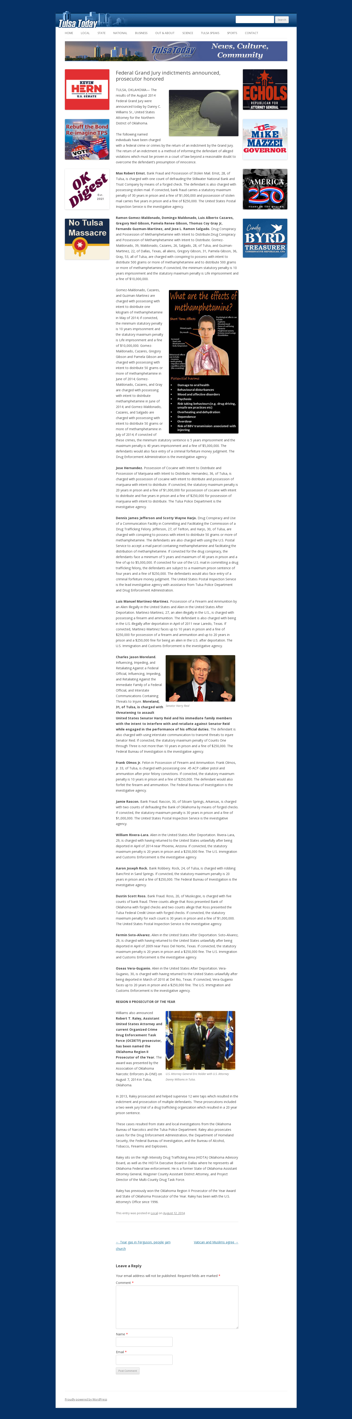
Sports (232, 33)
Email (121, 1352)
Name (122, 1334)
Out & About (164, 33)
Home (69, 33)
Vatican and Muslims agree (216, 1242)
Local (85, 33)
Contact (251, 33)
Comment (125, 1282)
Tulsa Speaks (210, 33)
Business (141, 33)
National (120, 33)
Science (187, 33)
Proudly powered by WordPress (86, 1399)
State (101, 33)
